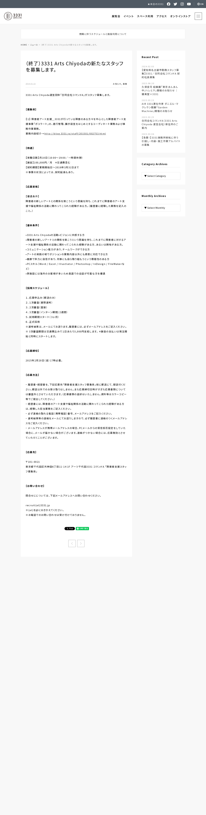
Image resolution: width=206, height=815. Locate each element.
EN (202, 4)
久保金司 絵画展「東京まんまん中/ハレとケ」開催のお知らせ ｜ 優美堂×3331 (160, 89)
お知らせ (117, 83)
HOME (24, 44)
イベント (128, 16)
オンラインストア (180, 16)
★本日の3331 (156, 4)
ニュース (34, 44)
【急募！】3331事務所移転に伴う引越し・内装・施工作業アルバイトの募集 (161, 139)
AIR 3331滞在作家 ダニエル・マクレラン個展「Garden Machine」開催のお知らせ (160, 106)
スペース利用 (145, 16)
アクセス (162, 16)
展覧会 (116, 16)
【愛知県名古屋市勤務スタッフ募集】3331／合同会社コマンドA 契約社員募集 (161, 72)
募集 (125, 83)
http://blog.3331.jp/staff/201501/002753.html (75, 133)
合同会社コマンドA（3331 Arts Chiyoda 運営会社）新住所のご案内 (160, 123)
